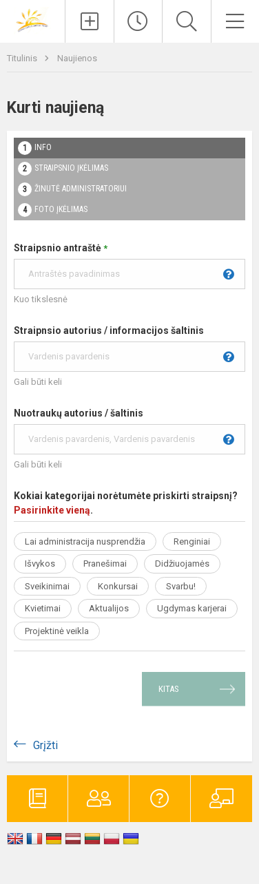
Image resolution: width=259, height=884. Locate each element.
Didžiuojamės (182, 563)
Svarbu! (181, 586)
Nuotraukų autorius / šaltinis (129, 431)
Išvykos (40, 563)
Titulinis (23, 58)
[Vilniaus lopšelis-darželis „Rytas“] (32, 19)
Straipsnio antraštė (129, 265)
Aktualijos (109, 608)
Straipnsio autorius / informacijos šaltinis (129, 348)
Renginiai (192, 541)
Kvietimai (43, 608)
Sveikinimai (47, 586)
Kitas (168, 689)
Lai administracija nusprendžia (85, 541)
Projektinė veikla (57, 631)
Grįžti (45, 745)
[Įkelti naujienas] (89, 21)
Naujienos (77, 58)
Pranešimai (105, 563)
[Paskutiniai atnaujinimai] (138, 21)
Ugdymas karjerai (192, 608)
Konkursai (118, 586)
